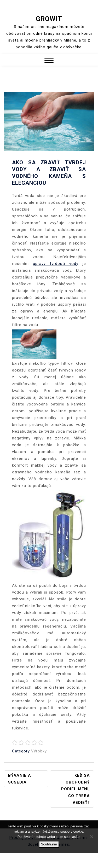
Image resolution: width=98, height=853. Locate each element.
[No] (91, 836)
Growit (49, 19)
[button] (49, 61)
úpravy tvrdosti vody (55, 263)
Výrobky (39, 751)
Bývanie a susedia (19, 779)
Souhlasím (49, 844)
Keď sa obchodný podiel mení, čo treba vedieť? (75, 789)
